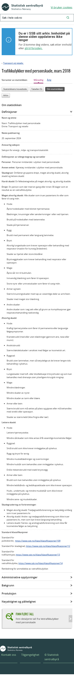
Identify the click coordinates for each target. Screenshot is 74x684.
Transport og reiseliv (13, 63)
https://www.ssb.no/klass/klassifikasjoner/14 (40, 563)
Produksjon (9, 593)
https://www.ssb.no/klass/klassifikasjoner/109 (37, 540)
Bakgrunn (8, 585)
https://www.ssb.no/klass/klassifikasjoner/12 (48, 546)
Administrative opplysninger (19, 577)
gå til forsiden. (33, 48)
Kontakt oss (8, 655)
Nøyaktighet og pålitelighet (19, 601)
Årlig (49, 79)
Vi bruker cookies (61, 7)
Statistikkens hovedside (15, 89)
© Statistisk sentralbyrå (51, 657)
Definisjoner (9, 112)
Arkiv (5, 95)
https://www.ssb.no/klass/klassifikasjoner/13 (38, 554)
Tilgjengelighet (30, 655)
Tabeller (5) (36, 89)
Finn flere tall (25, 614)
